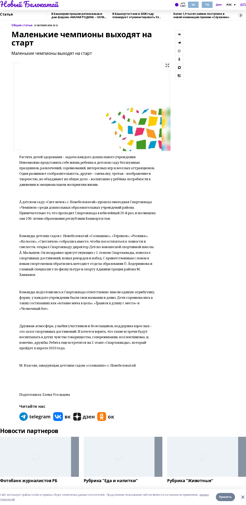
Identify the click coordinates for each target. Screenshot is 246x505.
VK (193, 5)
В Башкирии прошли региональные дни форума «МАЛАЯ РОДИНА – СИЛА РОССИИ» (78, 15)
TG (207, 5)
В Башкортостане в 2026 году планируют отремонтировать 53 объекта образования (135, 15)
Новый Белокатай (29, 4)
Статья (6, 14)
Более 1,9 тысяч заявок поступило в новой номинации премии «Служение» (201, 15)
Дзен (219, 5)
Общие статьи (21, 25)
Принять (225, 497)
